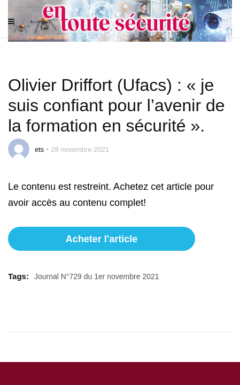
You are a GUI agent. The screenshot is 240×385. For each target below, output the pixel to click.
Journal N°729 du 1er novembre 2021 (96, 276)
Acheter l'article (101, 239)
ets (39, 149)
